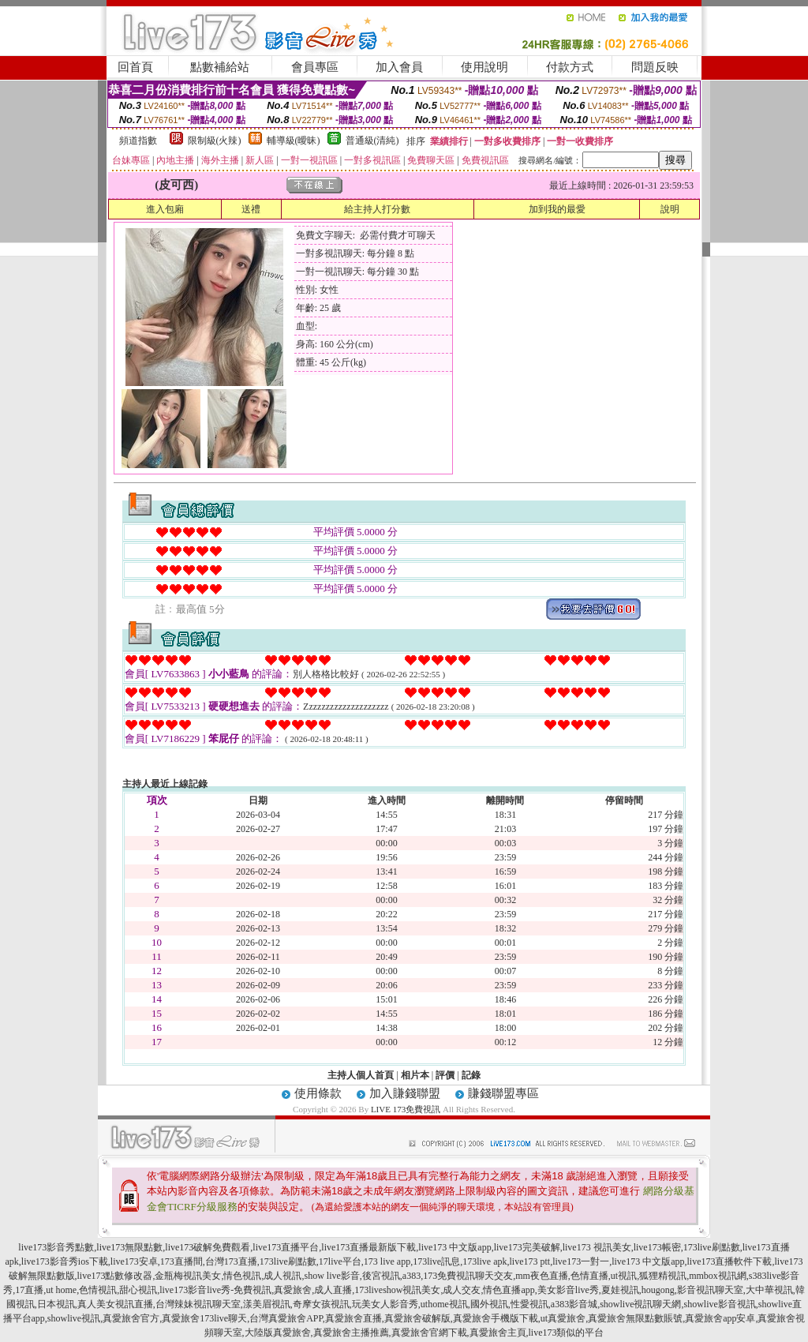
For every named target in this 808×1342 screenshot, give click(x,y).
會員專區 (315, 67)
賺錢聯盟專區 (503, 1093)
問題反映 (655, 67)
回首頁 (135, 67)
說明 (669, 209)
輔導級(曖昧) (293, 140)
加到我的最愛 (557, 209)
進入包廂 (165, 209)
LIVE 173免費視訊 (405, 1109)
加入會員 (399, 67)
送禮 (250, 209)
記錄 (471, 1075)
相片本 (415, 1075)
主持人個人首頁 (360, 1075)
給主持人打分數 (377, 209)
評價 (445, 1075)
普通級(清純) (372, 140)
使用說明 (484, 67)
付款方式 (569, 67)
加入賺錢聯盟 (404, 1093)
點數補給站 (219, 67)
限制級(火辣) (214, 140)
